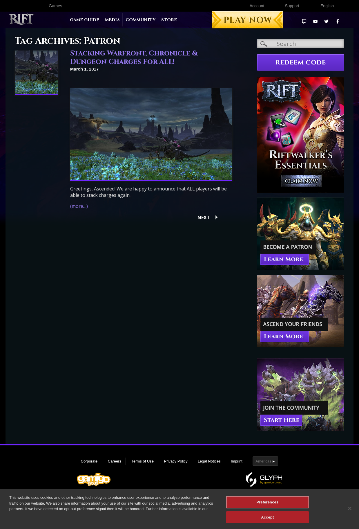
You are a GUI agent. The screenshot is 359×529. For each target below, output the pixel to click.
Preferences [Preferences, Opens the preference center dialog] (267, 504)
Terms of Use (142, 461)
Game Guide (84, 20)
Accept (267, 519)
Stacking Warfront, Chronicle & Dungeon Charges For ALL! (134, 57)
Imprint (236, 461)
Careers (114, 461)
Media (112, 20)
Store (169, 20)
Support (292, 5)
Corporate (89, 461)
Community (140, 20)
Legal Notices (209, 461)
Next (203, 217)
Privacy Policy (176, 461)
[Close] (349, 510)
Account (257, 5)
